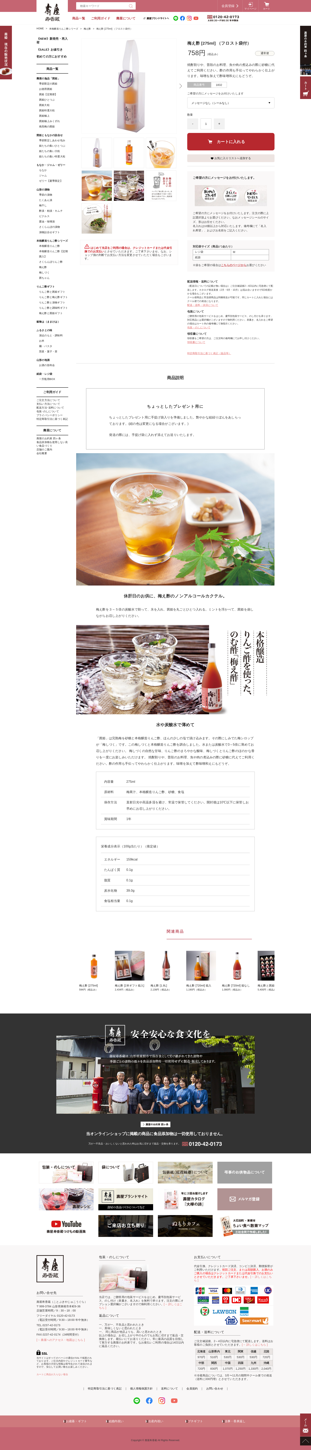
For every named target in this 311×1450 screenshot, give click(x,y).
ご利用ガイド (100, 18)
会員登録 (228, 6)
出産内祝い (155, 1421)
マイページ (250, 8)
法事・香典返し (235, 1421)
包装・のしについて (198, 327)
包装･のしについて (47, 411)
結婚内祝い (116, 1421)
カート (266, 8)
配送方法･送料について (50, 407)
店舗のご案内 (44, 449)
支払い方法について (48, 403)
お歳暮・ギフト (76, 1421)
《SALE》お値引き (49, 49)
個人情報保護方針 (141, 1388)
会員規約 (192, 1388)
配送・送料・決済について (202, 305)
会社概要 (41, 453)
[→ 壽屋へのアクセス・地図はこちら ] (60, 1339)
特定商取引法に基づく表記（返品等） (209, 353)
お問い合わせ (214, 1388)
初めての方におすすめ (51, 56)
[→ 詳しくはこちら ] (255, 1344)
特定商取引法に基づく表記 (52, 418)
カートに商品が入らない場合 (52, 1374)
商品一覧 (78, 18)
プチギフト (195, 1421)
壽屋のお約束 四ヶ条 (48, 438)
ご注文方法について (48, 400)
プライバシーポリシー (49, 415)
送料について (169, 1388)
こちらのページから (233, 265)
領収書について (196, 342)
